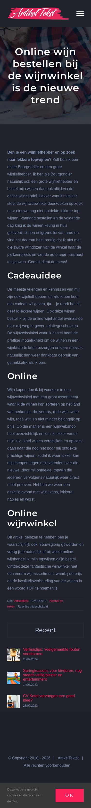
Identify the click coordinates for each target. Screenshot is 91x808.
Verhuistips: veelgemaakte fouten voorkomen (51, 651)
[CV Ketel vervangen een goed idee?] (13, 698)
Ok (69, 795)
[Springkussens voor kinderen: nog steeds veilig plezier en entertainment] (13, 675)
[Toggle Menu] (80, 13)
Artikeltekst (21, 601)
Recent (45, 630)
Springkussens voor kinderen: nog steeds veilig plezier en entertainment (52, 675)
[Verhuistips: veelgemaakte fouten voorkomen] (13, 652)
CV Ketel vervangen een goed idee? (49, 698)
